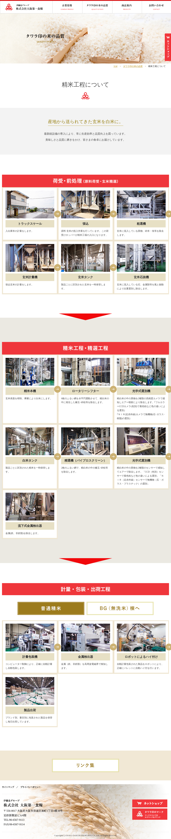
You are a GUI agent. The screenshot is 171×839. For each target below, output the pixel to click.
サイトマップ (8, 787)
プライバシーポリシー (30, 787)
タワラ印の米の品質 (133, 66)
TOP (116, 66)
